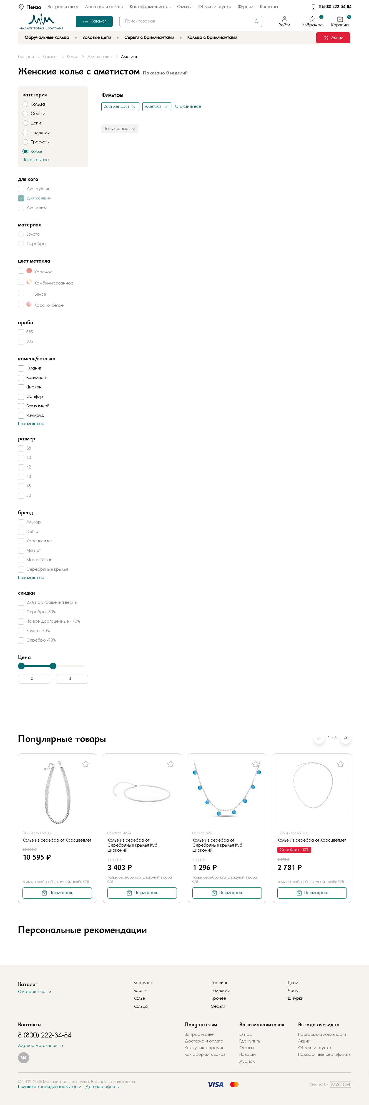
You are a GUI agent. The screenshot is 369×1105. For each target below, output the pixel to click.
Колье (139, 999)
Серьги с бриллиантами (149, 38)
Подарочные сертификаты (324, 1055)
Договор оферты (102, 1087)
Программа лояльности (322, 1035)
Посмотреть (61, 893)
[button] (345, 738)
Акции (304, 1041)
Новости (247, 1055)
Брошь (140, 991)
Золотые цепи (96, 38)
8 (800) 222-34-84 (334, 7)
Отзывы (184, 7)
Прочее (218, 999)
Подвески (220, 991)
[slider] (21, 666)
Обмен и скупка (214, 7)
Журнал (245, 7)
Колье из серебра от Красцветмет (56, 840)
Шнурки (295, 999)
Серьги (218, 1007)
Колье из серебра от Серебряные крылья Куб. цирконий (133, 845)
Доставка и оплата (104, 7)
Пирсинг (219, 983)
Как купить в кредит (204, 1048)
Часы (293, 991)
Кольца (141, 1007)
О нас (245, 1035)
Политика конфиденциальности (49, 1087)
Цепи (293, 983)
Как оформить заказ (150, 7)
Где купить (249, 1041)
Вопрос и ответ (63, 7)
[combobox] (190, 21)
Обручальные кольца (47, 38)
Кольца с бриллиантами (212, 38)
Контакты (269, 7)
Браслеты (143, 983)
